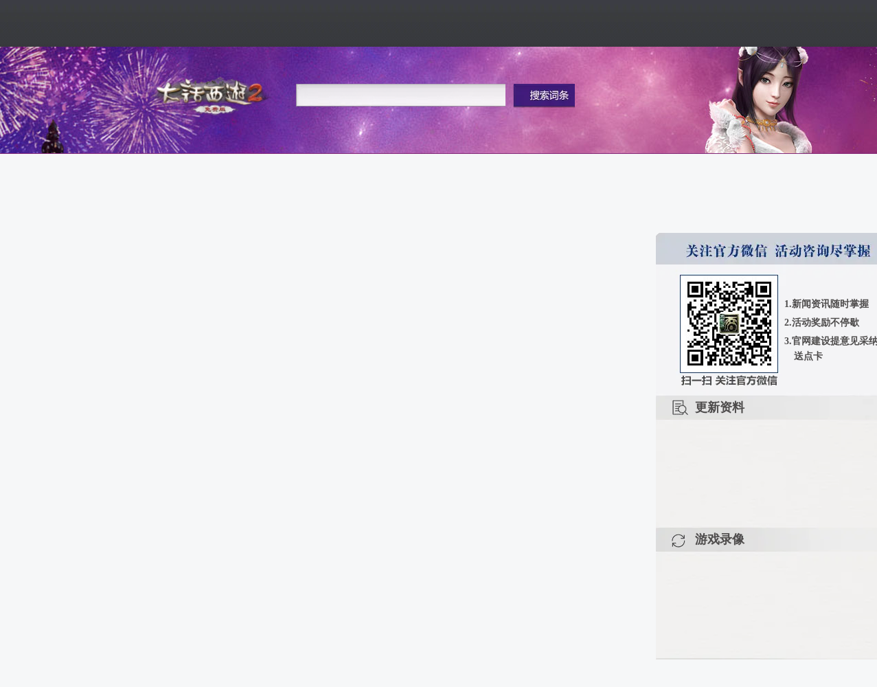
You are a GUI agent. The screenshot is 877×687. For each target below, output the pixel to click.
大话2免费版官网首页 (212, 94)
